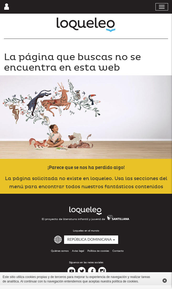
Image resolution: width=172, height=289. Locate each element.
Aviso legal (78, 251)
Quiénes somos (60, 251)
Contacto (118, 251)
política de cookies (125, 281)
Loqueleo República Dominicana (86, 25)
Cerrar (165, 281)
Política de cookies (98, 251)
